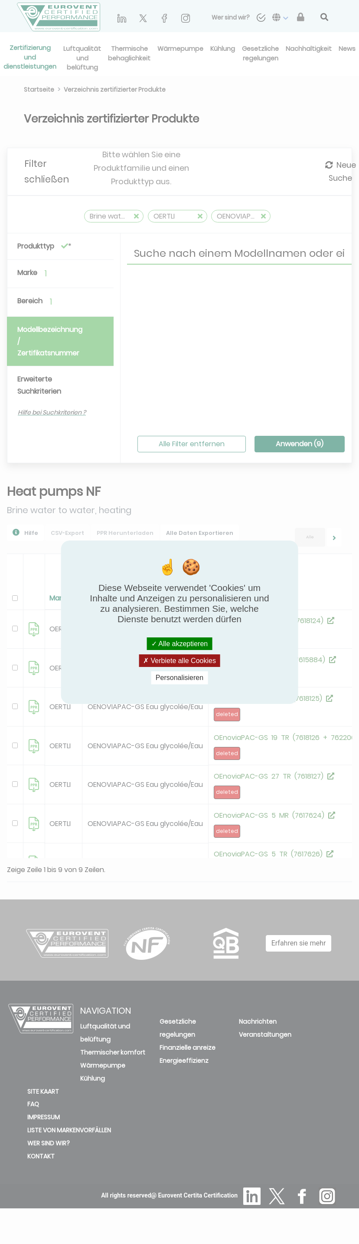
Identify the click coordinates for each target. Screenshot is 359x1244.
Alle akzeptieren (179, 643)
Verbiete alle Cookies (179, 660)
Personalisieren (179, 677)
